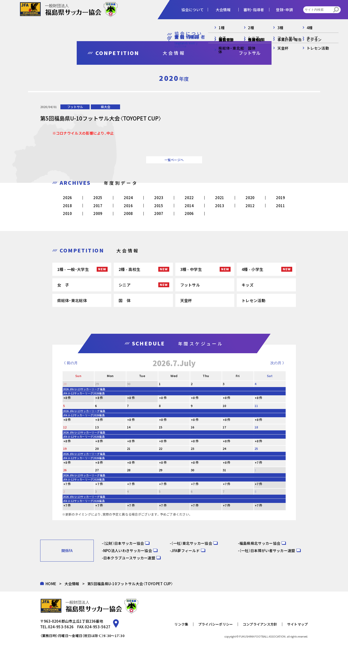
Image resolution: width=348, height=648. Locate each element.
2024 (128, 197)
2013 (219, 205)
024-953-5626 (61, 626)
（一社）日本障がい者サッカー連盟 (267, 550)
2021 (219, 197)
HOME (51, 583)
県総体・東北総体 (72, 300)
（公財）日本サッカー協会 (123, 543)
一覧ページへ (174, 159)
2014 (189, 205)
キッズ (248, 285)
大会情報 (72, 583)
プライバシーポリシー (215, 624)
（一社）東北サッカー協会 (191, 543)
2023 (158, 197)
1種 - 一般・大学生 (73, 269)
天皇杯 (186, 300)
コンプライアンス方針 (260, 624)
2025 (97, 197)
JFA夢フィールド (185, 550)
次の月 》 (278, 363)
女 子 (63, 285)
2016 (128, 205)
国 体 (125, 300)
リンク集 (181, 624)
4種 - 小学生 (252, 269)
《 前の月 (70, 363)
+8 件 (67, 397)
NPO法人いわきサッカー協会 (127, 550)
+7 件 (259, 462)
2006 (189, 213)
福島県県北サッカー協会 (259, 543)
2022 (189, 197)
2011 (280, 205)
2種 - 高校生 (129, 269)
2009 (97, 213)
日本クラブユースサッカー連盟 (129, 557)
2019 (280, 197)
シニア (125, 285)
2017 (97, 205)
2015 (158, 205)
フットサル (75, 106)
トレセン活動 (253, 300)
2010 (67, 213)
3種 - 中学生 (191, 269)
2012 (249, 205)
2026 (67, 197)
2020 (249, 197)
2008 (128, 213)
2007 (158, 213)
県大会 (105, 106)
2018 (67, 205)
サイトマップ (297, 624)
